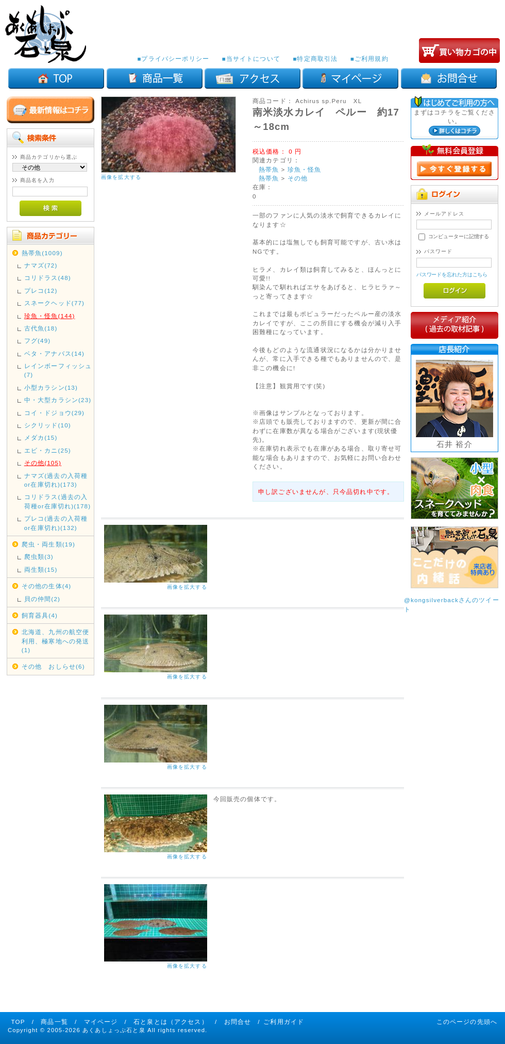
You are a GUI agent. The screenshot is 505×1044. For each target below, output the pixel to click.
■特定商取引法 (315, 58)
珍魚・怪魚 (305, 169)
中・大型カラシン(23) (58, 399)
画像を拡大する (121, 177)
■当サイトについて (251, 58)
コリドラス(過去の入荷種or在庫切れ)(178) (57, 501)
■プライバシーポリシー (173, 58)
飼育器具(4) (40, 615)
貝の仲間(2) (42, 598)
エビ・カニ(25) (47, 450)
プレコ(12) (41, 290)
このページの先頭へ (466, 1021)
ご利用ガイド (283, 1021)
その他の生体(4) (47, 586)
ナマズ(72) (41, 265)
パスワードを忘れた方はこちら (452, 274)
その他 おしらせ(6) (53, 666)
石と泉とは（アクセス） (170, 1021)
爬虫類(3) (39, 556)
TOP (18, 1021)
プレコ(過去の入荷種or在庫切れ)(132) (56, 523)
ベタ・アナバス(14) (54, 353)
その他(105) (42, 462)
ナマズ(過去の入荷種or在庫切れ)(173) (56, 480)
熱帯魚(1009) (42, 253)
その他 (298, 178)
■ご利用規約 (369, 58)
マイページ (101, 1021)
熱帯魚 (269, 169)
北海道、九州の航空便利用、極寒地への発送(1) (56, 640)
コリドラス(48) (47, 277)
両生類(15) (41, 569)
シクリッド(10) (47, 425)
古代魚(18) (41, 328)
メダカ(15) (41, 437)
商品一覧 (54, 1021)
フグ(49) (37, 340)
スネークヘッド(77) (54, 303)
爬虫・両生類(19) (48, 544)
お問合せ (237, 1021)
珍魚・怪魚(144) (49, 315)
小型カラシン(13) (51, 387)
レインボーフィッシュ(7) (58, 370)
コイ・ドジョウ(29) (54, 412)
